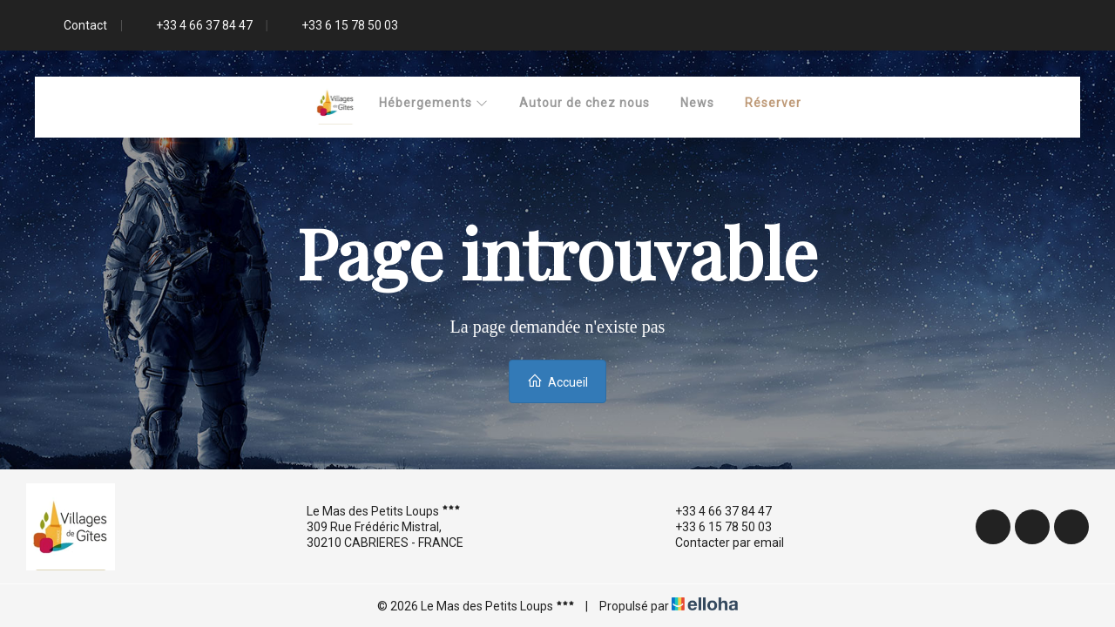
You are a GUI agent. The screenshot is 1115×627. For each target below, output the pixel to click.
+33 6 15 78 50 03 (713, 527)
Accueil (557, 381)
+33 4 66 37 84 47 (713, 511)
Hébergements (434, 103)
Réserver (773, 103)
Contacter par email (719, 542)
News (697, 103)
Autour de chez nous (584, 103)
